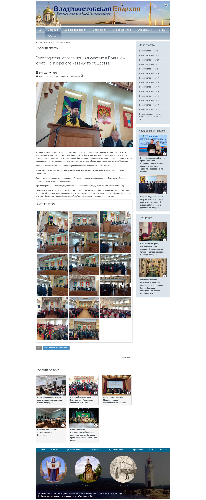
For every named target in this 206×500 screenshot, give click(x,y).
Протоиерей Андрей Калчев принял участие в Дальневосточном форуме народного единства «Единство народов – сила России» (152, 165)
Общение (53, 37)
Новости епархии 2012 (149, 109)
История (123, 485)
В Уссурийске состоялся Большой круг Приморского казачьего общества (82, 400)
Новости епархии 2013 (149, 105)
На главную (40, 43)
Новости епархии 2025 (149, 51)
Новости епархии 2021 (149, 69)
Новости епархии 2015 (149, 96)
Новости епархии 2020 (149, 73)
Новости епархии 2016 (149, 91)
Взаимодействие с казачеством (56, 348)
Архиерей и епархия (75, 30)
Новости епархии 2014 (149, 100)
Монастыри (88, 485)
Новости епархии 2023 (149, 60)
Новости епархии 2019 (149, 78)
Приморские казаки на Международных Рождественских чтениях (114, 400)
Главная (42, 450)
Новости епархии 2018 (149, 82)
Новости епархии (63, 43)
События (53, 30)
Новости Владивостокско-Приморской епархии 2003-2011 (151, 116)
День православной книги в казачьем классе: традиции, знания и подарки (49, 400)
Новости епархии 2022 (149, 64)
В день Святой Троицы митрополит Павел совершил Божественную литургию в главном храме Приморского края (152, 249)
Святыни (53, 485)
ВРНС (162, 30)
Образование (145, 30)
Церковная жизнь (122, 30)
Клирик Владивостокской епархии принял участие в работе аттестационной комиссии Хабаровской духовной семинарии (151, 202)
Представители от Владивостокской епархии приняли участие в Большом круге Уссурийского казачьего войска (83, 435)
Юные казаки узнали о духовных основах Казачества (47, 432)
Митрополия (99, 30)
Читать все (126, 358)
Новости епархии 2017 (149, 87)
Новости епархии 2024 (149, 55)
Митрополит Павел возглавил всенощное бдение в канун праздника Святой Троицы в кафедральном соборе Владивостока (151, 287)
